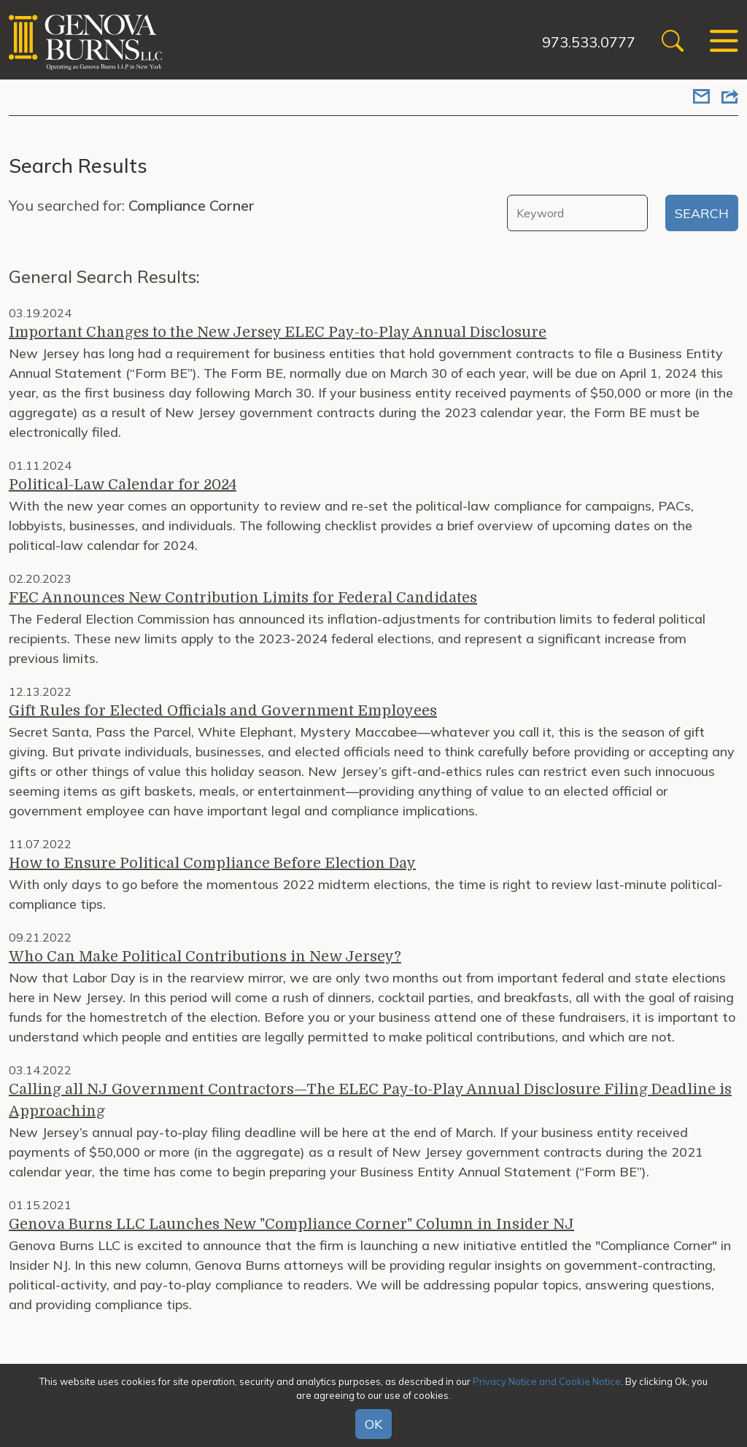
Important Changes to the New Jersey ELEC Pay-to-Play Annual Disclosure (277, 332)
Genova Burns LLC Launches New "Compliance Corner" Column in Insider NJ (291, 1224)
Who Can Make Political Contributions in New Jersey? (205, 956)
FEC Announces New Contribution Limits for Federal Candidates (243, 597)
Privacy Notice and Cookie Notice (547, 1381)
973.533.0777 (588, 42)
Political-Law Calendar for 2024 (122, 484)
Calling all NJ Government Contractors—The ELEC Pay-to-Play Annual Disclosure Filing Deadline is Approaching (370, 1100)
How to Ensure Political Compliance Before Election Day (212, 863)
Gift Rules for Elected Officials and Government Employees (223, 710)
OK (373, 1424)
